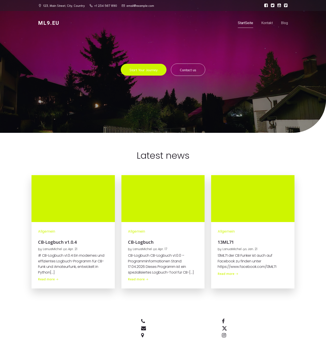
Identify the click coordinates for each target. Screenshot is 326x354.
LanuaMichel (52, 249)
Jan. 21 (252, 249)
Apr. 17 (162, 249)
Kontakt (267, 23)
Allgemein (46, 231)
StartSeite (245, 23)
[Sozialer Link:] (265, 5)
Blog (284, 23)
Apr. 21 (72, 249)
